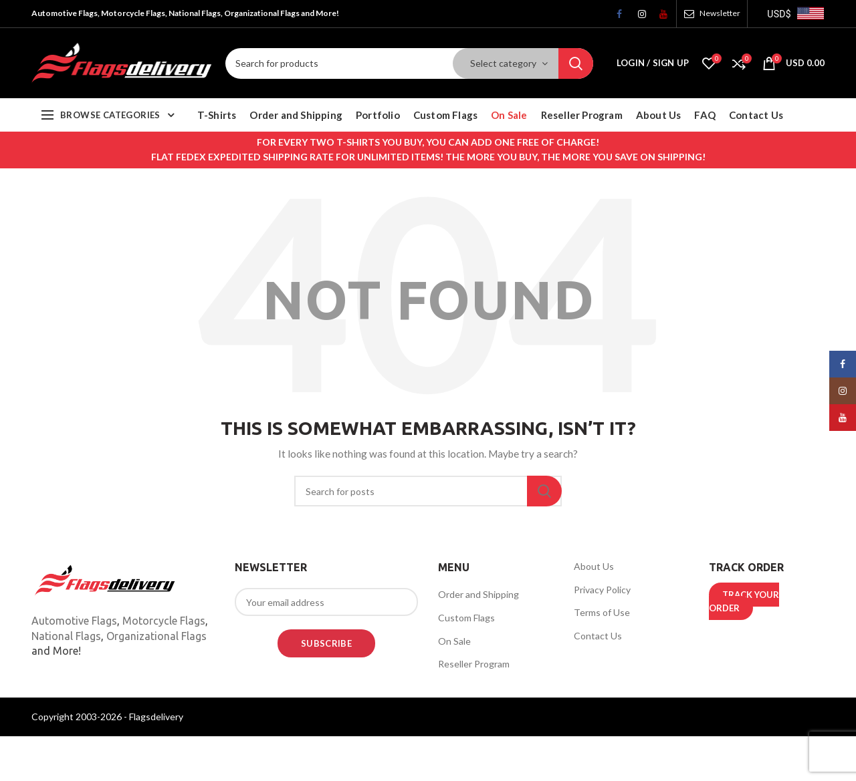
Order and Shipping (478, 594)
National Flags (66, 636)
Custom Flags (466, 617)
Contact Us (598, 635)
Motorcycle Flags (163, 621)
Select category (503, 63)
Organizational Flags (156, 636)
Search (575, 63)
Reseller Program (474, 663)
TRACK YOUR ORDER (744, 601)
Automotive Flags (74, 621)
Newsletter (720, 13)
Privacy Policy (602, 589)
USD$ (779, 14)
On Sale (454, 641)
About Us (594, 566)
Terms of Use (602, 612)
